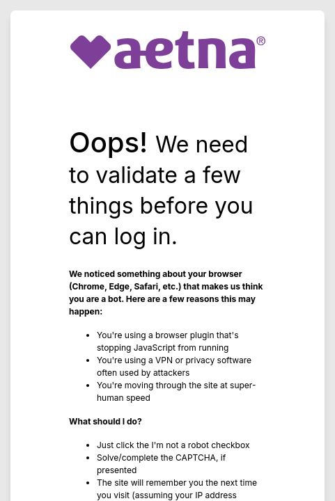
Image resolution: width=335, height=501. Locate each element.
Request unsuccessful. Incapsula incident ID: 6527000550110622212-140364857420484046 (167, 250)
